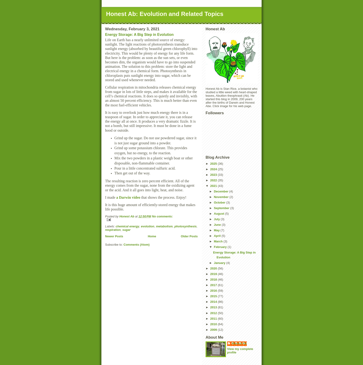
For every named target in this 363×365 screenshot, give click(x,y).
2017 (214, 285)
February (221, 247)
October (220, 202)
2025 (214, 163)
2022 (214, 180)
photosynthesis (185, 226)
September (222, 208)
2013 (214, 307)
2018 (214, 279)
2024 (214, 169)
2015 (214, 296)
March (219, 241)
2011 (214, 318)
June (218, 224)
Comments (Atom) (137, 244)
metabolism (164, 226)
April (218, 236)
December (221, 191)
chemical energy (127, 226)
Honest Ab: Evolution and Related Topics (164, 13)
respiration (113, 230)
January (220, 263)
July (217, 219)
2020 (214, 268)
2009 (214, 329)
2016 (214, 290)
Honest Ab (239, 343)
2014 (214, 301)
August (219, 213)
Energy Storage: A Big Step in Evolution (139, 35)
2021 (214, 186)
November (221, 197)
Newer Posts (114, 236)
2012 (214, 313)
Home (152, 236)
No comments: (162, 216)
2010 (214, 324)
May (217, 230)
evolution (147, 226)
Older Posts (189, 236)
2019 (214, 274)
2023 (214, 174)
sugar (126, 230)
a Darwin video (128, 197)
